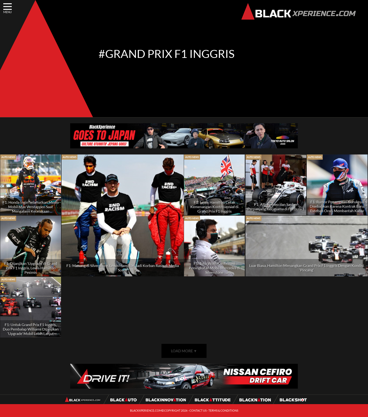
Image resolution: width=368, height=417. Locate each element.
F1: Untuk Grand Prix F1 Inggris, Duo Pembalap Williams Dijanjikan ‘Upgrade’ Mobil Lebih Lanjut (31, 329)
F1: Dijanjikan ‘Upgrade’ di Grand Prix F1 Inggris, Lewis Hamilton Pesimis (30, 267)
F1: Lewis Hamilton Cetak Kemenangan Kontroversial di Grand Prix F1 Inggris (214, 206)
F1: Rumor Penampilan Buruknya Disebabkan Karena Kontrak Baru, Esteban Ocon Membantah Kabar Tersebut (337, 208)
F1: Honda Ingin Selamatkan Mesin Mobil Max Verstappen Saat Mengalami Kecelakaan (31, 206)
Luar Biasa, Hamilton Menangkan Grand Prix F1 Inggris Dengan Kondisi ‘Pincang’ (306, 267)
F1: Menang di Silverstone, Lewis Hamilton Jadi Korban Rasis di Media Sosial (122, 267)
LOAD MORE (184, 351)
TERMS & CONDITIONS (223, 410)
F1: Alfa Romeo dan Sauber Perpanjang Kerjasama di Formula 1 (275, 206)
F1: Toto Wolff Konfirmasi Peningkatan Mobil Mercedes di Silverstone (214, 267)
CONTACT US (198, 410)
